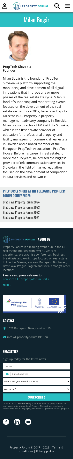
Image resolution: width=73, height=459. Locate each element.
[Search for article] (57, 7)
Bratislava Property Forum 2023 (21, 207)
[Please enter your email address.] (36, 374)
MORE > (7, 285)
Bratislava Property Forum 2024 (21, 202)
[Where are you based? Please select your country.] (36, 381)
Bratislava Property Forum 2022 (21, 212)
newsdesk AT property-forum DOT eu (27, 279)
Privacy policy (45, 451)
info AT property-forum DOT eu (27, 337)
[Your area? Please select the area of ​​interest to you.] (36, 389)
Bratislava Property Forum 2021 (21, 217)
